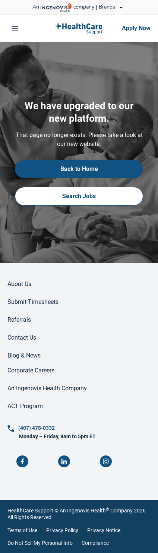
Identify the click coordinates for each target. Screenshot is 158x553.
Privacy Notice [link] (103, 530)
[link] (79, 28)
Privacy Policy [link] (62, 530)
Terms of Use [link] (22, 530)
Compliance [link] (95, 543)
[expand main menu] (14, 28)
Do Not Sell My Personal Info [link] (40, 543)
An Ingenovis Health (84, 511)
